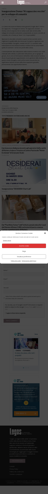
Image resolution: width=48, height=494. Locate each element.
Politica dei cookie (16, 261)
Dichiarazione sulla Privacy (29, 261)
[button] (45, 233)
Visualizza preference (24, 257)
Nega (24, 251)
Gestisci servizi (7, 240)
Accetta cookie (24, 246)
